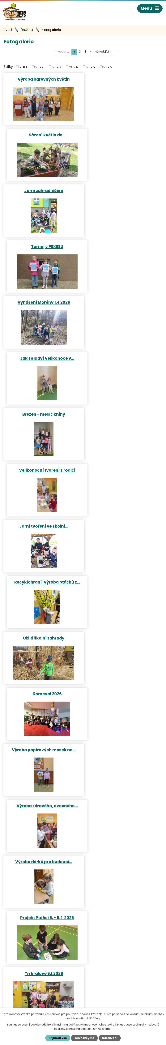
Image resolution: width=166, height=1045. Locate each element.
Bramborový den (42, 806)
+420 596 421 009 (24, 994)
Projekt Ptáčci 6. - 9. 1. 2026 (124, 471)
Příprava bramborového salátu (42, 582)
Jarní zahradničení (42, 135)
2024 (73, 67)
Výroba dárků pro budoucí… (42, 471)
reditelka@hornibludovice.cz (33, 1001)
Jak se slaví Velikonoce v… (124, 191)
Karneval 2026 (123, 359)
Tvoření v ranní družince (123, 582)
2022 (39, 67)
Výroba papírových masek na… (42, 415)
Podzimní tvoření (123, 694)
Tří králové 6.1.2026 (42, 527)
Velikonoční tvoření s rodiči (124, 247)
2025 (90, 67)
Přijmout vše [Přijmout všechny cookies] (58, 1038)
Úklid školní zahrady (42, 359)
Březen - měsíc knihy (42, 247)
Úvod (7, 30)
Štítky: (8, 67)
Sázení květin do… (123, 79)
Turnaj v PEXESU (124, 135)
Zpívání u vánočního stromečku (123, 527)
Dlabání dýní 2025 (123, 638)
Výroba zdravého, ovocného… (123, 415)
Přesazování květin (42, 862)
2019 (23, 67)
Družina (27, 30)
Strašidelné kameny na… (42, 694)
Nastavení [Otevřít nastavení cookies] (109, 1038)
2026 (107, 67)
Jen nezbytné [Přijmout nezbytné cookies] (84, 1038)
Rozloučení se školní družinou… (123, 862)
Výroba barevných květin (42, 79)
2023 (56, 67)
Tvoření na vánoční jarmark (42, 638)
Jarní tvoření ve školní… (42, 303)
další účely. (93, 1018)
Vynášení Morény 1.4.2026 (42, 191)
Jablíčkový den (123, 806)
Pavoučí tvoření (42, 750)
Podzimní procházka (124, 750)
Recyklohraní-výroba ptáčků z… (123, 303)
